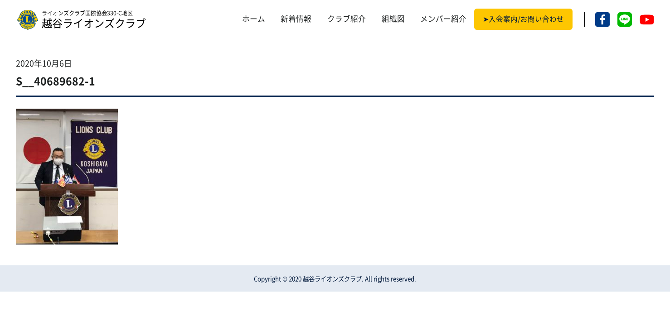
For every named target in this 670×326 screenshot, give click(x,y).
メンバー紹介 (443, 19)
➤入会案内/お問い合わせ (523, 19)
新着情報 (296, 19)
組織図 (393, 19)
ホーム (253, 19)
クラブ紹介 (346, 19)
